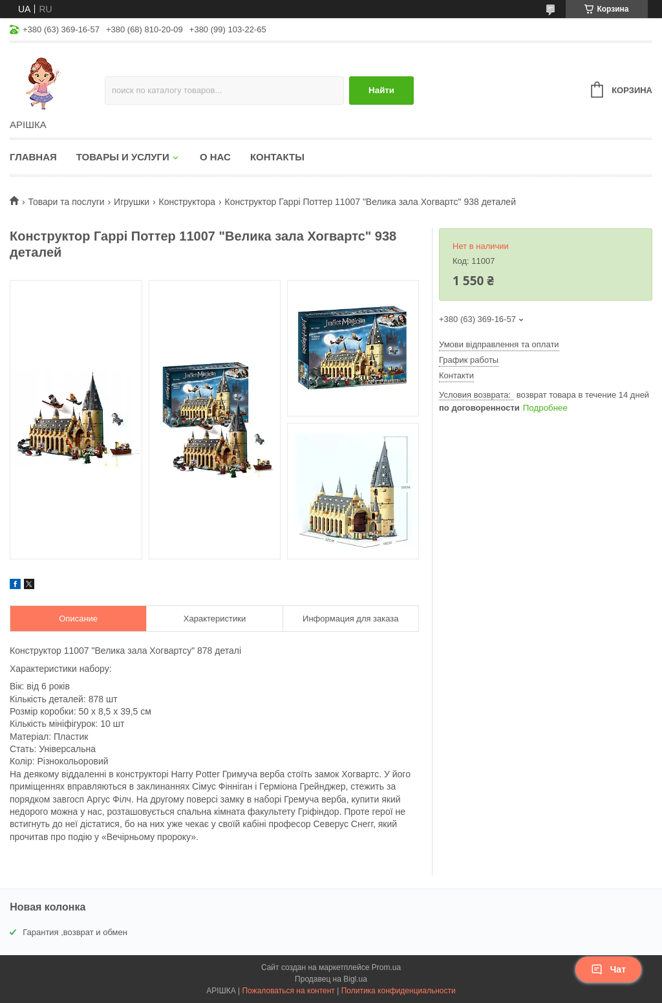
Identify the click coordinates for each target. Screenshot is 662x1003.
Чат (608, 969)
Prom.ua (386, 967)
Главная (33, 157)
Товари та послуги (66, 202)
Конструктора (187, 202)
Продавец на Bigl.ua (331, 979)
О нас (215, 157)
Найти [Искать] (381, 90)
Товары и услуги (122, 157)
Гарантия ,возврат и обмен (75, 932)
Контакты (277, 157)
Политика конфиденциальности (398, 990)
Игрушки (131, 202)
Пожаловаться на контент (288, 990)
